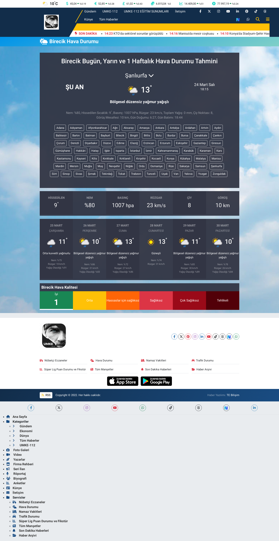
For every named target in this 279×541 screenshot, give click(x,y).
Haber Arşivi (202, 369)
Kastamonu (64, 158)
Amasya (144, 128)
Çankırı (217, 135)
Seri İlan (15, 469)
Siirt (54, 173)
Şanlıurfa (216, 166)
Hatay (95, 150)
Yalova (188, 173)
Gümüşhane (62, 150)
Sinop (66, 173)
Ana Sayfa (16, 417)
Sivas (79, 173)
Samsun (200, 166)
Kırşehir (141, 158)
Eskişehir (181, 143)
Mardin (60, 166)
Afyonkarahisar (97, 128)
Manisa (216, 158)
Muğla (88, 166)
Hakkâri (81, 150)
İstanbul (135, 150)
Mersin (74, 166)
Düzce (107, 143)
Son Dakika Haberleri (156, 369)
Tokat (121, 173)
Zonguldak (219, 173)
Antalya (174, 128)
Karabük (189, 150)
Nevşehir (114, 166)
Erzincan (148, 143)
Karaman (205, 150)
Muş (100, 166)
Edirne (120, 143)
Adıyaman (76, 128)
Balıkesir (61, 135)
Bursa (184, 135)
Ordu (142, 166)
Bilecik (120, 135)
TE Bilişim (233, 395)
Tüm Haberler (108, 19)
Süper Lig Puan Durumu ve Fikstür (63, 369)
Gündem (90, 11)
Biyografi (16, 478)
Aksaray (129, 128)
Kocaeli (156, 158)
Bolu (158, 135)
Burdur (171, 135)
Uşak (164, 173)
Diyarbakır (91, 143)
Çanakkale (200, 135)
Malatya (201, 158)
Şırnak (92, 173)
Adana (60, 128)
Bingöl (134, 135)
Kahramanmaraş (168, 150)
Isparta (120, 150)
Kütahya (185, 158)
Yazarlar (15, 459)
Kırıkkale (108, 158)
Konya (170, 158)
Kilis (94, 158)
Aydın (217, 128)
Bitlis (147, 135)
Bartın (76, 135)
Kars (219, 150)
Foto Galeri (17, 450)
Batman (90, 135)
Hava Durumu (101, 360)
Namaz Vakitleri (153, 360)
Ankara (159, 128)
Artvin (204, 128)
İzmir (149, 150)
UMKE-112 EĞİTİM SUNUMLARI (146, 11)
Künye (88, 19)
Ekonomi (22, 431)
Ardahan (190, 128)
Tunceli (151, 173)
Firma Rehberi (19, 464)
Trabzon (136, 173)
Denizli (75, 143)
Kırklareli (125, 158)
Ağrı (115, 128)
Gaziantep (199, 143)
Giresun (216, 143)
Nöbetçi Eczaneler (53, 360)
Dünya (21, 436)
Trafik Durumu (203, 360)
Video (14, 455)
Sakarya (184, 166)
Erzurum (165, 143)
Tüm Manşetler (101, 369)
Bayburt (105, 135)
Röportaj (16, 473)
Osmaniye (156, 166)
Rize (171, 166)
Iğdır (107, 150)
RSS (46, 395)
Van (176, 173)
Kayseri (81, 158)
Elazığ (134, 143)
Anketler (15, 483)
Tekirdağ (107, 173)
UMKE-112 (110, 11)
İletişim (180, 11)
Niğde (129, 166)
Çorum (60, 143)
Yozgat (202, 173)
